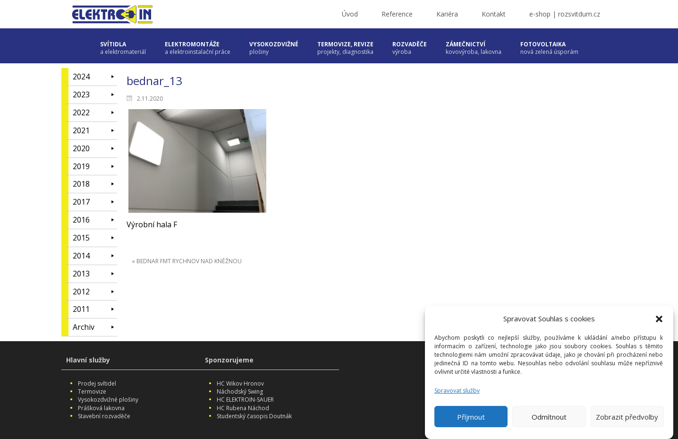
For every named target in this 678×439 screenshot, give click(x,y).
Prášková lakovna (101, 408)
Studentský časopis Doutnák (254, 416)
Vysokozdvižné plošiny (108, 400)
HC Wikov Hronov (240, 383)
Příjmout (471, 419)
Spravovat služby (457, 393)
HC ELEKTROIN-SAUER (245, 400)
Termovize (92, 391)
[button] (659, 322)
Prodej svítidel (97, 383)
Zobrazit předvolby (627, 419)
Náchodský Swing (240, 391)
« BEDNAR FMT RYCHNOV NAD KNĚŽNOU (187, 261)
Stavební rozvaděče (104, 416)
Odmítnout (549, 419)
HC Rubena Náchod (243, 408)
